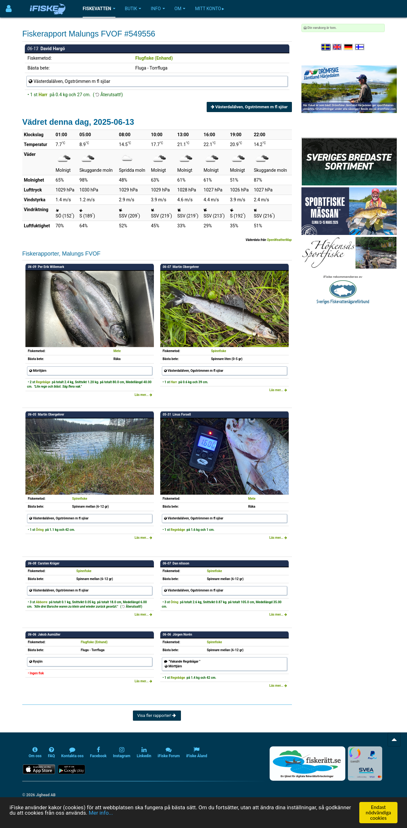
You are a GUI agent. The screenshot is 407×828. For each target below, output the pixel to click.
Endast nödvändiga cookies (378, 812)
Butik (133, 8)
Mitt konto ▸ (209, 8)
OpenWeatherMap (279, 240)
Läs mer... (143, 395)
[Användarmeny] (8, 8)
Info (158, 8)
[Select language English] (337, 47)
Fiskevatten (99, 8)
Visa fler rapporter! (157, 715)
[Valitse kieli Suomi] (360, 47)
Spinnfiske (218, 351)
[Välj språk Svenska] (326, 47)
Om (180, 8)
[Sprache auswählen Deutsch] (349, 47)
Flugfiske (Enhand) (154, 58)
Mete (117, 351)
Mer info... (101, 813)
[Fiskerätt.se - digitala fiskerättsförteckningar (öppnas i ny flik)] (307, 763)
